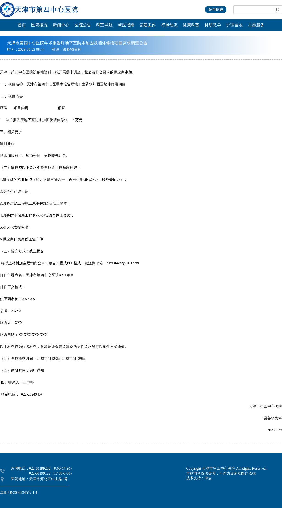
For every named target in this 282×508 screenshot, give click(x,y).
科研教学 (213, 25)
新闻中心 (61, 25)
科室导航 (104, 25)
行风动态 (169, 25)
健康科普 (191, 25)
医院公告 (83, 25)
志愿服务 (256, 25)
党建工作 (147, 25)
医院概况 (39, 25)
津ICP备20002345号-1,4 (18, 492)
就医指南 (126, 25)
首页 (22, 25)
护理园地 (234, 25)
